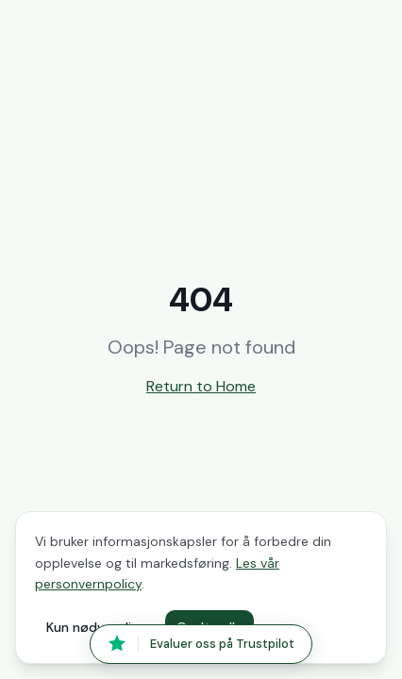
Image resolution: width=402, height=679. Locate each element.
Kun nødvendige (96, 627)
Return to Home (201, 386)
